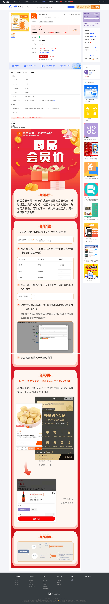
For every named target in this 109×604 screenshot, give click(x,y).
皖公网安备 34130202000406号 (66, 600)
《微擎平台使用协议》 (49, 59)
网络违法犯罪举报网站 (80, 600)
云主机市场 (67, 1)
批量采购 (86, 197)
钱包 (44, 582)
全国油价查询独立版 (89, 99)
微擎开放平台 (18, 1)
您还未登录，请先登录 (44, 53)
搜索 (71, 7)
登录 (99, 1)
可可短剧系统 (87, 217)
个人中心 (45, 580)
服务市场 (36, 1)
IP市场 (57, 1)
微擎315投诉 (46, 588)
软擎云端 (27, 1)
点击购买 (51, 50)
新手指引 (17, 580)
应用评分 (91, 50)
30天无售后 (51, 32)
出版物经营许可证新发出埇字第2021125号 (77, 601)
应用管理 (45, 584)
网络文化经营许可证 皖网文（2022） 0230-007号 (32, 601)
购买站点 (34, 53)
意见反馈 (31, 580)
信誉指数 (91, 47)
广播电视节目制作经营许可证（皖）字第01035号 (55, 601)
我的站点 (45, 586)
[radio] (41, 44)
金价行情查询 (87, 118)
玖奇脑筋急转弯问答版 (89, 176)
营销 (45, 21)
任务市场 (51, 1)
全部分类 (28, 7)
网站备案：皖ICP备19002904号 (29, 600)
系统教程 (59, 582)
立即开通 (64, 32)
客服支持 (31, 584)
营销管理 (86, 137)
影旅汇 (86, 258)
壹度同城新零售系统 (92, 70)
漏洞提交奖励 (32, 586)
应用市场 (44, 1)
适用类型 (34, 37)
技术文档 (31, 582)
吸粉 (40, 21)
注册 (104, 1)
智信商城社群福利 (88, 238)
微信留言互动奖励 (88, 156)
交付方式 (34, 40)
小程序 (51, 21)
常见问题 (59, 584)
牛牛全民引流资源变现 (89, 278)
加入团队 (17, 584)
